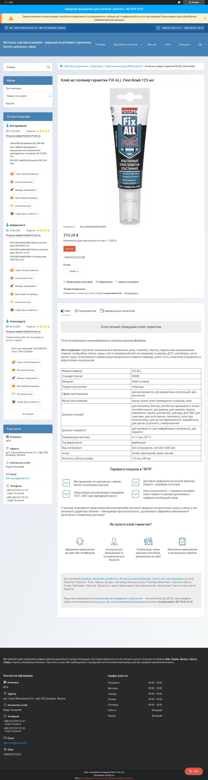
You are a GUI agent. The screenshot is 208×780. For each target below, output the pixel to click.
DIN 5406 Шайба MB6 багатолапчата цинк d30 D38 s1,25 (28, 244)
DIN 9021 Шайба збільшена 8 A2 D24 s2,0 (28, 162)
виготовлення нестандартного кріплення (116, 598)
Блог (168, 44)
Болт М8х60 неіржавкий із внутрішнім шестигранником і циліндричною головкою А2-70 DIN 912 (28, 152)
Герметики (96, 66)
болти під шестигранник (135, 578)
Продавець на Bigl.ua (104, 775)
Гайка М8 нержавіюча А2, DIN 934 (27, 143)
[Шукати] (48, 67)
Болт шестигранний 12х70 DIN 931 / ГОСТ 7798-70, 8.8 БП (30, 350)
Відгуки (10, 103)
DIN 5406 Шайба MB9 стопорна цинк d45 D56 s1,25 (28, 258)
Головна (100, 44)
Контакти (184, 44)
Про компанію (13, 88)
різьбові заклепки (92, 578)
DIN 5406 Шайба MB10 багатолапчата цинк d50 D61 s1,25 (29, 251)
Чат (194, 771)
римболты (112, 578)
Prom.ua (120, 772)
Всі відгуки (28, 414)
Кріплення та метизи (126, 44)
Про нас (152, 44)
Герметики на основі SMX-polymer (124, 66)
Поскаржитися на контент (93, 778)
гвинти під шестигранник (168, 578)
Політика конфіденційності (120, 778)
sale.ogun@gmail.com (18, 478)
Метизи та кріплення (76, 66)
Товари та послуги (16, 96)
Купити (69, 248)
